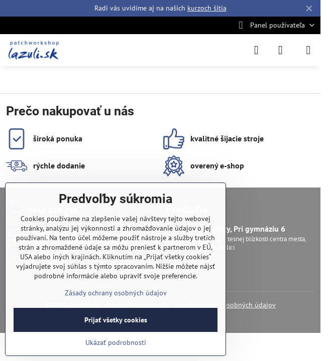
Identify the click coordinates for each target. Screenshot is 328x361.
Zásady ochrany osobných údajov (116, 292)
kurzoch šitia (207, 8)
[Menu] (308, 50)
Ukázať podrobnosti (115, 342)
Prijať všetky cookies (115, 319)
